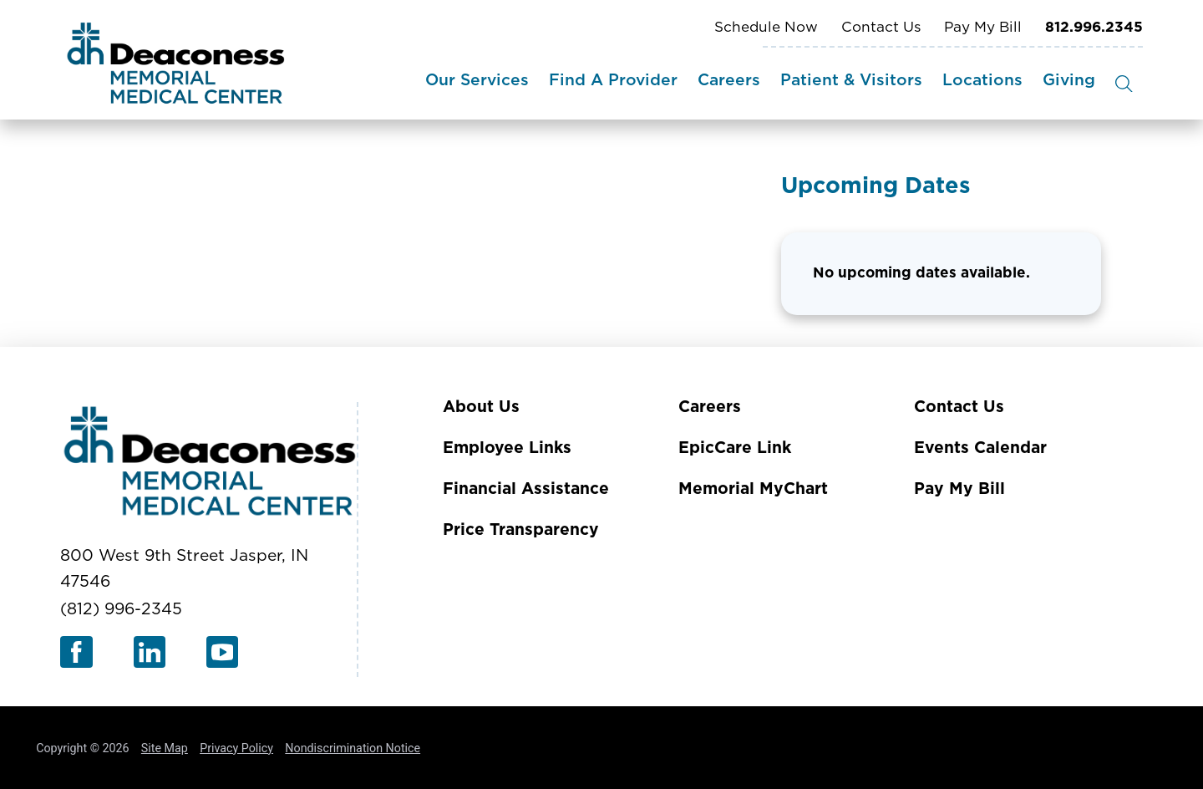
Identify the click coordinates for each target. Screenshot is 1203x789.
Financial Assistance (526, 489)
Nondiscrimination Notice (352, 748)
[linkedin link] (150, 652)
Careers (729, 81)
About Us (481, 407)
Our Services (477, 81)
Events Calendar (980, 448)
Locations (982, 81)
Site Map (164, 748)
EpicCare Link (734, 448)
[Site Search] (1124, 84)
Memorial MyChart (753, 489)
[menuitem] (477, 84)
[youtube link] (222, 652)
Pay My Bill (983, 27)
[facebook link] (76, 652)
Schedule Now (766, 27)
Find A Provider (613, 81)
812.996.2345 (1094, 27)
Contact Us (881, 27)
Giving (1069, 81)
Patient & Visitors (851, 81)
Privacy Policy (236, 748)
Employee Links (507, 448)
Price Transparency (521, 530)
